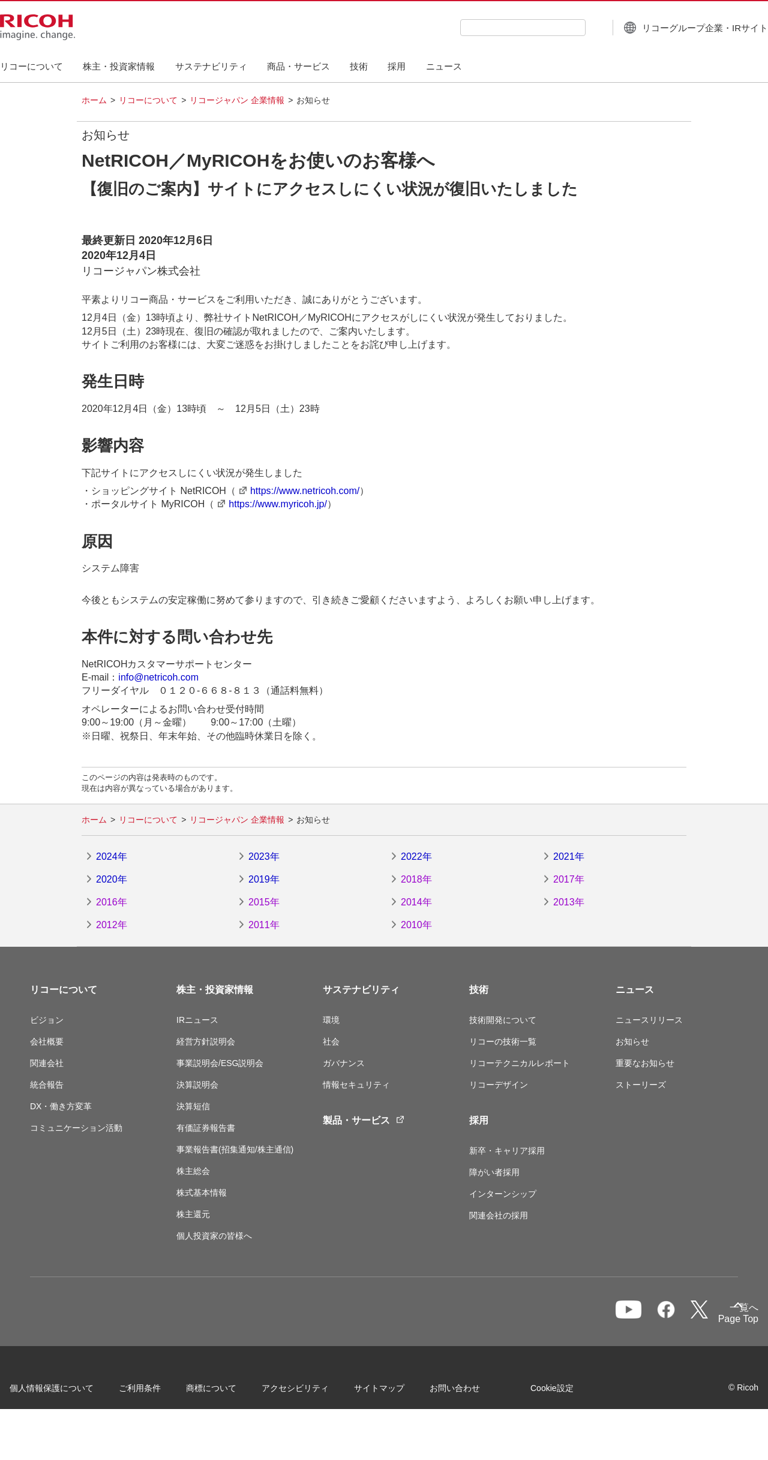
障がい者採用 (494, 1172)
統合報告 (47, 1084)
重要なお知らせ (645, 1063)
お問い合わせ (475, 1391)
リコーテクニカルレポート (519, 1063)
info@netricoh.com (158, 677)
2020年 (111, 879)
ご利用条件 (160, 1391)
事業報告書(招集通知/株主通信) (234, 1149)
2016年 (111, 902)
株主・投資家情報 (214, 990)
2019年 (264, 879)
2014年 (416, 902)
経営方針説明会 (205, 1041)
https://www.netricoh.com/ (304, 491)
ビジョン (47, 1020)
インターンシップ (502, 1194)
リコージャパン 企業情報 (237, 100)
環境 (331, 1020)
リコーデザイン (498, 1084)
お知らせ (632, 1041)
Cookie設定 (51, 1423)
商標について (231, 1391)
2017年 (568, 879)
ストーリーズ (641, 1084)
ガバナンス (344, 1063)
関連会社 (47, 1063)
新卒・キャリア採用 (507, 1150)
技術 (478, 990)
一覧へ (673, 1317)
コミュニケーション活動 (76, 1128)
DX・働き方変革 (61, 1106)
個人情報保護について (72, 1391)
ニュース (635, 990)
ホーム (94, 100)
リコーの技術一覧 (502, 1041)
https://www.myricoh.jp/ (278, 504)
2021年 (568, 856)
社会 (331, 1041)
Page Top (718, 1321)
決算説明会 (197, 1084)
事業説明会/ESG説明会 (219, 1063)
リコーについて (148, 100)
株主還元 (193, 1214)
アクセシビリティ (315, 1391)
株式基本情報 (201, 1192)
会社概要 (47, 1041)
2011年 (264, 925)
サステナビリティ (361, 990)
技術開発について (502, 1020)
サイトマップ (399, 1391)
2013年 (568, 902)
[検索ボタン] (565, 27)
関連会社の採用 (498, 1215)
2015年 (264, 902)
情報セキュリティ (356, 1084)
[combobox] (493, 27)
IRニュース (197, 1020)
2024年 (111, 856)
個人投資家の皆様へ (214, 1236)
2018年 (416, 879)
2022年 (416, 856)
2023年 (264, 856)
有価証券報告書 (205, 1128)
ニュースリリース (649, 1020)
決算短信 (193, 1106)
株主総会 (193, 1171)
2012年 (111, 925)
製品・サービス (363, 1120)
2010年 (416, 925)
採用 (478, 1120)
